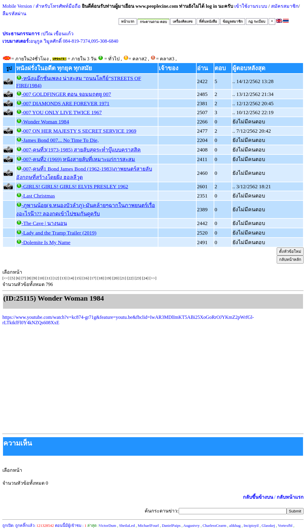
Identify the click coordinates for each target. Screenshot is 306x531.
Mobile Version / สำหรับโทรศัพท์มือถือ (41, 6)
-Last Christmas (38, 196)
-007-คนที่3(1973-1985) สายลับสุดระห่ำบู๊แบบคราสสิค (81, 150)
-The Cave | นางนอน (44, 223)
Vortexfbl (285, 525)
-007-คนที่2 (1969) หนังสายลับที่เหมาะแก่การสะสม (78, 159)
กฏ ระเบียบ (256, 21)
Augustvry (191, 525)
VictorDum (107, 525)
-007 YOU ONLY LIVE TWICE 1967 (62, 112)
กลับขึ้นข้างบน (258, 497)
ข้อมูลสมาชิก (233, 21)
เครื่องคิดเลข (183, 21)
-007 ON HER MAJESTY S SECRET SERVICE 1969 (79, 131)
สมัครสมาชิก (285, 6)
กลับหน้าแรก (290, 497)
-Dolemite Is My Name (46, 242)
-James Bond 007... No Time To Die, (60, 140)
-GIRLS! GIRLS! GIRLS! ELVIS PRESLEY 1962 (75, 186)
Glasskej (268, 525)
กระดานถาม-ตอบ (153, 22)
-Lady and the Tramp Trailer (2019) (59, 233)
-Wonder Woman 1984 (45, 122)
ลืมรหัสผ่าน (14, 13)
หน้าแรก (127, 21)
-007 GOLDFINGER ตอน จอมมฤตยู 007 (66, 94)
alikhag (235, 525)
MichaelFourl (148, 525)
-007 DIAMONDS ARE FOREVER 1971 (65, 103)
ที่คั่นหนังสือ (208, 21)
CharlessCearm (214, 525)
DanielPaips (171, 525)
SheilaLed (127, 525)
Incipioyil (251, 525)
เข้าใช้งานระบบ (250, 6)
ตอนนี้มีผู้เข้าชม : (71, 525)
